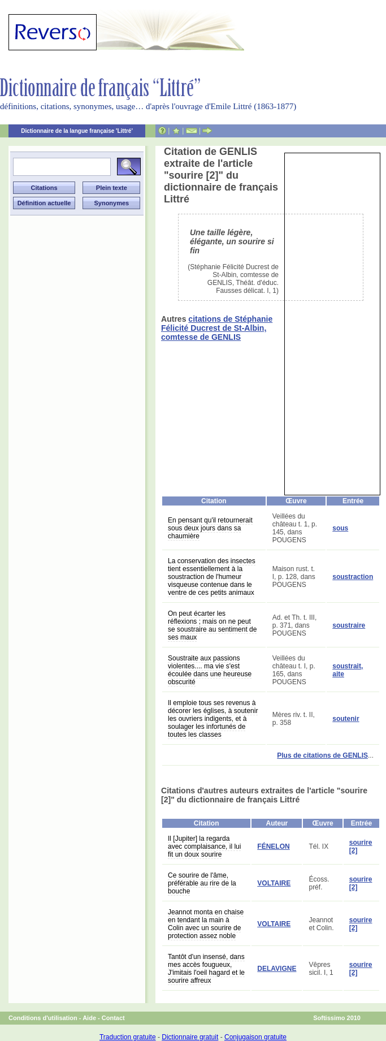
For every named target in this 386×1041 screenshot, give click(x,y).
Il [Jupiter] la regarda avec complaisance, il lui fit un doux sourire (204, 846)
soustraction (352, 577)
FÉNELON (273, 846)
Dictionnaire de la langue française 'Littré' (77, 131)
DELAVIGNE (276, 969)
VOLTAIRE (273, 883)
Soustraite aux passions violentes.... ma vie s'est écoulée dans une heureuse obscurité (209, 670)
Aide (89, 1017)
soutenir (345, 719)
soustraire (348, 625)
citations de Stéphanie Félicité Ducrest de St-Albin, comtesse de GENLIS (216, 328)
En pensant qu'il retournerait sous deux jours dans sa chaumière (210, 528)
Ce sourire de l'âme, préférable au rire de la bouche (202, 883)
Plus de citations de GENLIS (322, 755)
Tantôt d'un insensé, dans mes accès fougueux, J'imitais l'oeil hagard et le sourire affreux (206, 968)
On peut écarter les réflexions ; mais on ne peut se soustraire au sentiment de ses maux (212, 625)
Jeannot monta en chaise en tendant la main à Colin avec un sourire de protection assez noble (206, 924)
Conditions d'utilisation (42, 1017)
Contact (113, 1017)
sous (340, 528)
